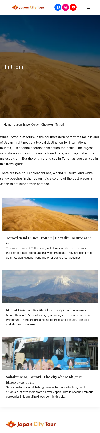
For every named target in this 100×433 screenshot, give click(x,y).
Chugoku (48, 124)
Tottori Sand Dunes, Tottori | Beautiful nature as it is (48, 240)
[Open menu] (88, 7)
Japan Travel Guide (26, 124)
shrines (46, 173)
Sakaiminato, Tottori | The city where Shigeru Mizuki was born (46, 380)
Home (8, 124)
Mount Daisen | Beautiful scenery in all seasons (47, 310)
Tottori (14, 137)
